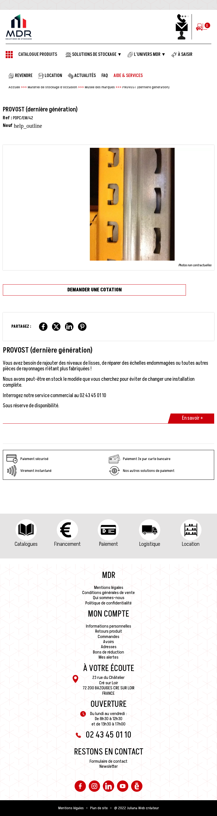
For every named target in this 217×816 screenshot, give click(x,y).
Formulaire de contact (108, 761)
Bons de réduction (108, 652)
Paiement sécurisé (27, 459)
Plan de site (99, 808)
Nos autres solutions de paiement (141, 470)
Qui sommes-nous (108, 598)
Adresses (108, 647)
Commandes (108, 637)
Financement (67, 544)
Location (190, 544)
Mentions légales (108, 587)
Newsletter (108, 766)
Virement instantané (28, 470)
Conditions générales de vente (108, 593)
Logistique (149, 544)
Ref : (7, 117)
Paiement (108, 544)
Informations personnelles (108, 626)
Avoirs (108, 642)
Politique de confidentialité (108, 603)
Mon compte (108, 614)
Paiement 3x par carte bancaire (139, 459)
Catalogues (26, 544)
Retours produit (108, 631)
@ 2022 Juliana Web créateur (136, 808)
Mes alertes (108, 657)
